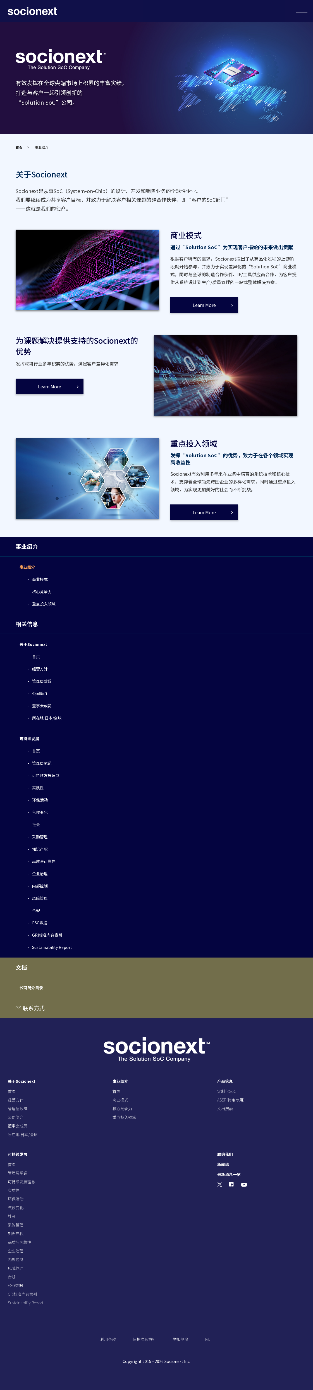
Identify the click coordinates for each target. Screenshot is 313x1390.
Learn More (204, 305)
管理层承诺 (42, 763)
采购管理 (40, 837)
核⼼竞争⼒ (42, 591)
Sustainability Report (52, 947)
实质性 (38, 787)
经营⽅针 (40, 669)
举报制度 (180, 1339)
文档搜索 (225, 1108)
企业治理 (40, 873)
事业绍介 (27, 567)
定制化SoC (226, 1091)
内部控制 (40, 886)
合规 (36, 910)
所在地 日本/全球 (47, 718)
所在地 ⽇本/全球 (23, 1134)
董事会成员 (42, 705)
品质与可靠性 (44, 861)
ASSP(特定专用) (230, 1100)
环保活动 (40, 800)
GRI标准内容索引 (47, 935)
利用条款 (108, 1339)
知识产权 (40, 849)
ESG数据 (39, 922)
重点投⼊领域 (44, 604)
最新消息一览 (229, 1174)
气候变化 (40, 812)
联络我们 (225, 1154)
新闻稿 (223, 1164)
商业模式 (40, 579)
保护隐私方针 (144, 1339)
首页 (19, 147)
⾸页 (36, 656)
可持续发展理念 (45, 775)
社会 (36, 824)
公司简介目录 (31, 987)
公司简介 (40, 693)
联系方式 (34, 1008)
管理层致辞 (42, 681)
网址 (209, 1339)
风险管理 (40, 898)
